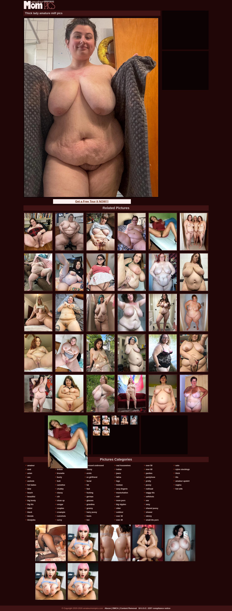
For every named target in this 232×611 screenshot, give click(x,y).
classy (60, 493)
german (90, 497)
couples (60, 508)
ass (28, 477)
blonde (30, 516)
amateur (31, 465)
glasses (90, 500)
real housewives (123, 465)
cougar (60, 504)
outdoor (119, 512)
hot (88, 520)
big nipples (121, 504)
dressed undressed (95, 465)
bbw (29, 489)
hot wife (179, 489)
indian (119, 469)
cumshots (61, 516)
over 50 (149, 465)
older (118, 508)
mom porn (120, 500)
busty (59, 477)
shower (149, 512)
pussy (148, 485)
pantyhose (150, 477)
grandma (90, 504)
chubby (60, 489)
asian (29, 473)
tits (177, 477)
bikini (29, 508)
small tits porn (152, 520)
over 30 (119, 516)
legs (118, 481)
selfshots (150, 497)
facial (89, 481)
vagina (178, 485)
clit (58, 497)
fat (88, 485)
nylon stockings (183, 469)
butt (59, 481)
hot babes (31, 485)
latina (118, 477)
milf (118, 497)
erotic (89, 473)
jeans (118, 473)
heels (89, 516)
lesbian (119, 485)
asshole (30, 481)
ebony (89, 469)
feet (88, 489)
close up (61, 500)
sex (147, 500)
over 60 (149, 469)
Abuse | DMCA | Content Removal (121, 608)
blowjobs (31, 520)
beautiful (31, 497)
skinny (149, 516)
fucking (90, 493)
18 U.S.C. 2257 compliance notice (154, 608)
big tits (30, 504)
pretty (148, 481)
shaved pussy (152, 508)
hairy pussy (92, 512)
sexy (148, 504)
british (60, 469)
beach (30, 493)
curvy (59, 520)
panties (149, 473)
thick (178, 473)
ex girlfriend (92, 477)
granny (90, 508)
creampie (61, 512)
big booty (31, 500)
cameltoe (61, 485)
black (29, 512)
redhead (149, 489)
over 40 (119, 520)
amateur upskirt (183, 481)
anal (29, 469)
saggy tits (150, 493)
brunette (60, 473)
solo (177, 465)
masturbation (122, 493)
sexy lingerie (122, 489)
